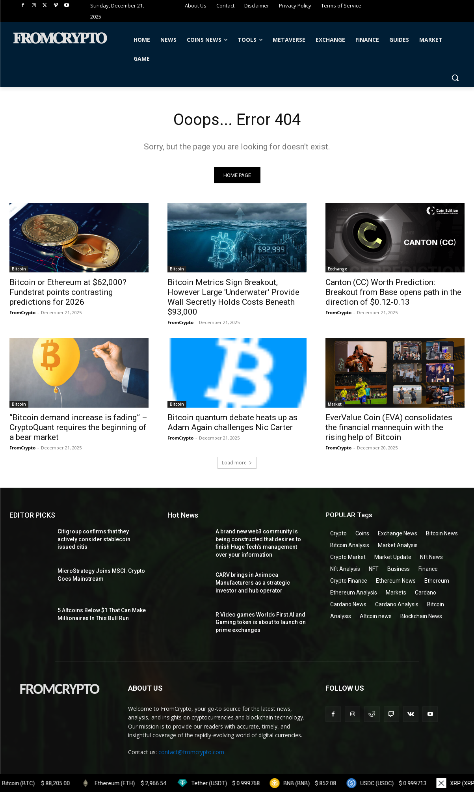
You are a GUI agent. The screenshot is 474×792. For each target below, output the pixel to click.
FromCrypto (22, 313)
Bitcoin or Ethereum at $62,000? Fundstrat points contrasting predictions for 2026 (67, 292)
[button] (455, 77)
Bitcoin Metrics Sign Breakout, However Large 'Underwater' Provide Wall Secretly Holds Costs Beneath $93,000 (233, 297)
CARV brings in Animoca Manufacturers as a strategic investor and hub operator (253, 582)
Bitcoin (19, 269)
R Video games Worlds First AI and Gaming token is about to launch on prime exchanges (261, 622)
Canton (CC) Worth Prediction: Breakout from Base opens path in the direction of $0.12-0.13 (393, 292)
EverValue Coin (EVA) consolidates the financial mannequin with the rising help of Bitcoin (388, 427)
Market (335, 404)
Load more (237, 462)
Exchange (337, 269)
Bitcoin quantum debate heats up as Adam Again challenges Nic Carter (232, 422)
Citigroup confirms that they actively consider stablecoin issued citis (94, 539)
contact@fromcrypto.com (191, 752)
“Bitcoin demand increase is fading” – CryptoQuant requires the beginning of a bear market (78, 427)
